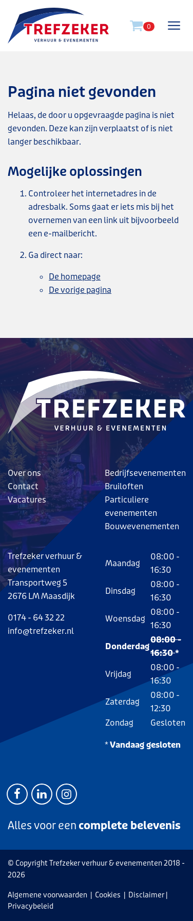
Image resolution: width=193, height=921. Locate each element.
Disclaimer (146, 895)
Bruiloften (124, 486)
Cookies (108, 895)
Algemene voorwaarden (47, 895)
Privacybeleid (30, 906)
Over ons (24, 473)
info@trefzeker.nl (41, 631)
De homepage (75, 276)
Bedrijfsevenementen (145, 473)
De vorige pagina (80, 290)
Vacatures (27, 499)
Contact (23, 486)
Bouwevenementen (142, 526)
